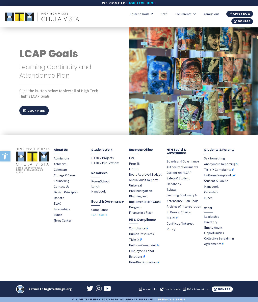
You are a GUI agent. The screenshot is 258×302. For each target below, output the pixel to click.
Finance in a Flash (141, 212)
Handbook (98, 191)
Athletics (60, 164)
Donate (59, 198)
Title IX (134, 239)
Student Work (141, 14)
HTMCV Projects (102, 158)
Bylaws (171, 189)
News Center (62, 220)
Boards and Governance (183, 161)
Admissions (211, 14)
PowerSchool (100, 181)
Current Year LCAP (179, 172)
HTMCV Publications (105, 163)
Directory (210, 222)
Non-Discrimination (143, 262)
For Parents (185, 14)
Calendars (61, 169)
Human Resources (141, 234)
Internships (62, 209)
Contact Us (61, 186)
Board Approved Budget (145, 174)
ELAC (57, 203)
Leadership (211, 216)
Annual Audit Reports (143, 180)
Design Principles (66, 192)
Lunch (58, 214)
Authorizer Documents (182, 167)
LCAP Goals (99, 214)
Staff (164, 14)
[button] (5, 156)
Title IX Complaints (217, 169)
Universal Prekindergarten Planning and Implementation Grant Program (145, 196)
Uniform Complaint (142, 245)
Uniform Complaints (218, 175)
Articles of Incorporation (184, 206)
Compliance (99, 209)
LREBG (133, 169)
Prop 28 (134, 163)
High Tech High (141, 3)
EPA (131, 158)
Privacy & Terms (172, 299)
